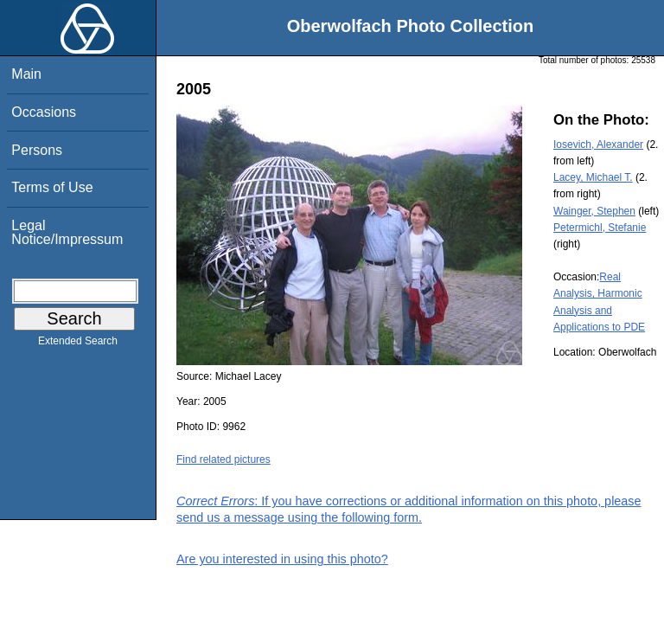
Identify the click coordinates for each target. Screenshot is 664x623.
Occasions (43, 112)
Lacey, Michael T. (593, 177)
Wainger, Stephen (594, 211)
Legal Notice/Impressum (67, 232)
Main (26, 74)
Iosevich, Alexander (598, 144)
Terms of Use (52, 187)
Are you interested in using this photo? (282, 559)
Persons (36, 150)
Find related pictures (223, 459)
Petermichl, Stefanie (599, 228)
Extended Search (78, 344)
